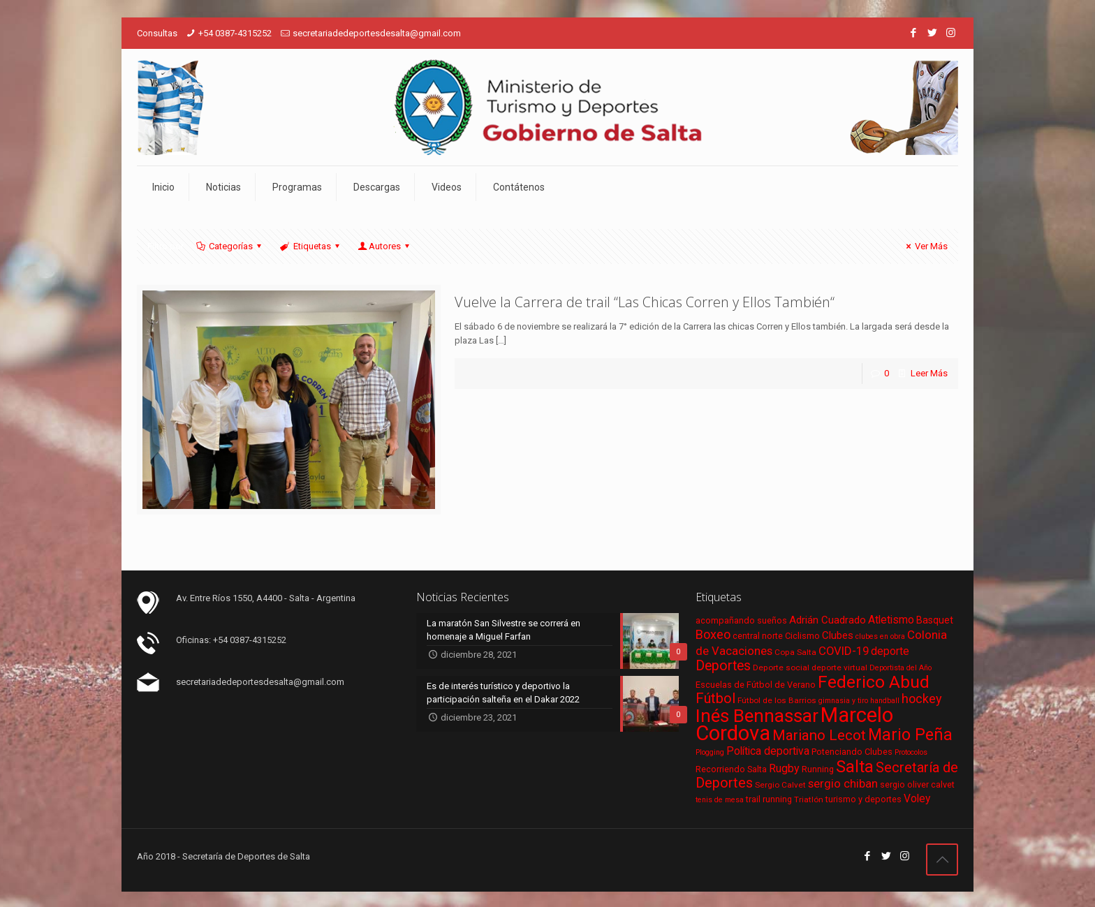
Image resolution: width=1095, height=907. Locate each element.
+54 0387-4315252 (235, 33)
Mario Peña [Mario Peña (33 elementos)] (910, 734)
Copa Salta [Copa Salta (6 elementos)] (795, 652)
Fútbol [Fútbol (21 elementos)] (715, 699)
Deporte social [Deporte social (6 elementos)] (781, 667)
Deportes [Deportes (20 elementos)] (723, 666)
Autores (384, 246)
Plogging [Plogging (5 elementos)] (710, 752)
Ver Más (925, 246)
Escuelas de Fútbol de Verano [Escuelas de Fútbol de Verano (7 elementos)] (756, 684)
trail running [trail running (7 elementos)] (769, 799)
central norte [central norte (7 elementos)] (758, 636)
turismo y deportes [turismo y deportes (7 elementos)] (863, 799)
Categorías (229, 246)
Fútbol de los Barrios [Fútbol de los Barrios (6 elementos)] (776, 700)
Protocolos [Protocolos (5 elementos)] (911, 752)
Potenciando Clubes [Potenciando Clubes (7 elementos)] (851, 751)
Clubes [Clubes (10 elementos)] (837, 635)
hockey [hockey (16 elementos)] (922, 698)
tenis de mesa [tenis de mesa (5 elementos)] (720, 799)
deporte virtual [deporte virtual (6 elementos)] (839, 667)
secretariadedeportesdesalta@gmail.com (377, 33)
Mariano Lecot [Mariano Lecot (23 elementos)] (819, 735)
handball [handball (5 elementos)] (884, 700)
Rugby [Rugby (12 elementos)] (784, 768)
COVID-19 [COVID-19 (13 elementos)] (843, 651)
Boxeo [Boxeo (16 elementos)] (713, 634)
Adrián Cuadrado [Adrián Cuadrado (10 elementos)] (827, 620)
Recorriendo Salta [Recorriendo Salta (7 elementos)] (731, 769)
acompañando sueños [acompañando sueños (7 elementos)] (741, 620)
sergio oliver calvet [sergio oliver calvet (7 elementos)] (917, 784)
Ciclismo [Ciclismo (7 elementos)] (802, 636)
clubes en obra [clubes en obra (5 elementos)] (880, 636)
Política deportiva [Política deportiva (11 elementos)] (767, 751)
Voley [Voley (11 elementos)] (917, 798)
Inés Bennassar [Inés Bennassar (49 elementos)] (757, 715)
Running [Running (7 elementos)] (818, 769)
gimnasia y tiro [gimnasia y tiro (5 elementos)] (843, 700)
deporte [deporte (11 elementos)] (890, 651)
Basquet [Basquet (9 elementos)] (934, 620)
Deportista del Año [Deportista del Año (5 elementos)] (900, 667)
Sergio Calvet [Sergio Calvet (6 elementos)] (780, 785)
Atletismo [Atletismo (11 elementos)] (891, 620)
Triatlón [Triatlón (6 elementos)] (808, 799)
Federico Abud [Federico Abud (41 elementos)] (873, 682)
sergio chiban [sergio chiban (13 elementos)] (843, 783)
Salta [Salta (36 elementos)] (855, 766)
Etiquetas (310, 246)
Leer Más (929, 373)
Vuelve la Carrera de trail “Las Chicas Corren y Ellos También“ (645, 302)
